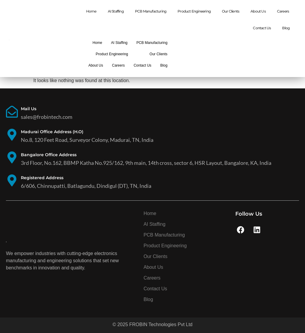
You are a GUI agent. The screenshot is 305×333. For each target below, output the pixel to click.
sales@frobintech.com (46, 116)
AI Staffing (116, 11)
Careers (283, 11)
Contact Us (262, 28)
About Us (258, 11)
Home (91, 11)
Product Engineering (194, 11)
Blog (286, 28)
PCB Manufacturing (150, 11)
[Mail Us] (12, 112)
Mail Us (28, 108)
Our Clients (230, 11)
